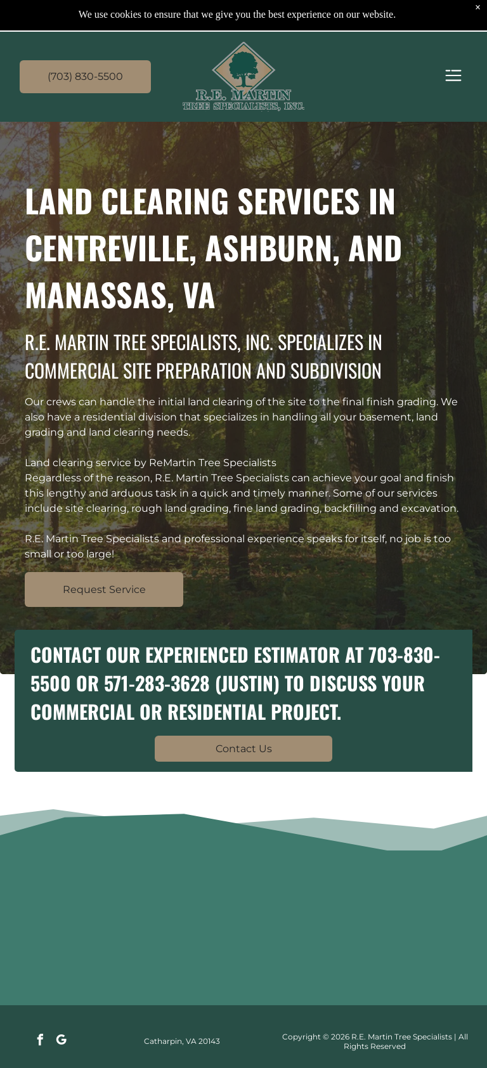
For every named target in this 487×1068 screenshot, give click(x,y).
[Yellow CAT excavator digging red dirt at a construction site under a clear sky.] (407, 931)
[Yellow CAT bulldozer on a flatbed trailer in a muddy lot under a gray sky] (189, 931)
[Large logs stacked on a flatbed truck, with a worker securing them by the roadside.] (79, 931)
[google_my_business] (61, 1041)
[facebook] (40, 1041)
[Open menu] (453, 76)
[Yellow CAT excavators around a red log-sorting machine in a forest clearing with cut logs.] (298, 931)
